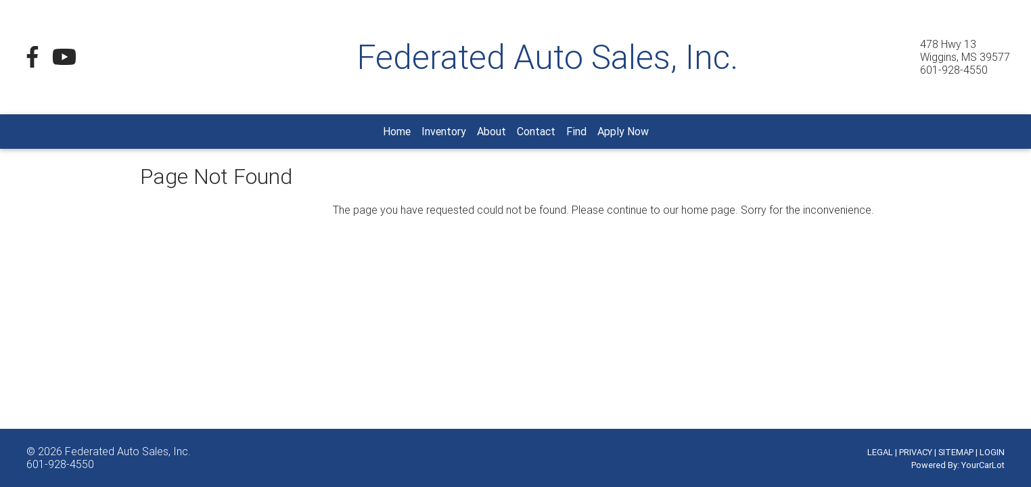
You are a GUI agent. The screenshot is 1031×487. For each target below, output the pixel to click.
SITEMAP (955, 452)
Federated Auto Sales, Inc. (128, 451)
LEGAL (880, 452)
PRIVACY (915, 452)
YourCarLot (983, 465)
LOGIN (992, 452)
